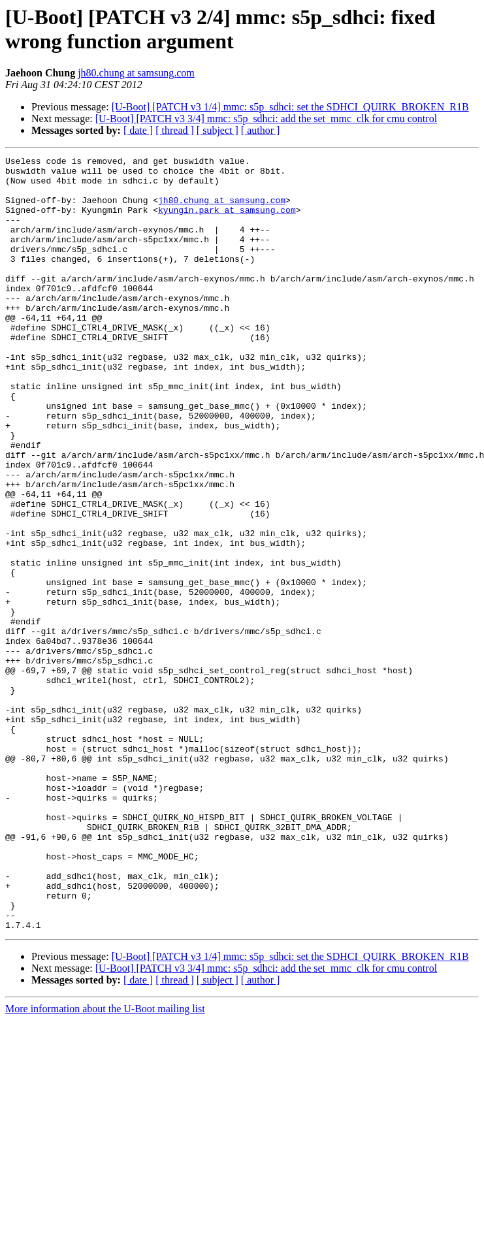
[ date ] (138, 130)
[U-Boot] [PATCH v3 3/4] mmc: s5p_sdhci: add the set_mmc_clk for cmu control (266, 118)
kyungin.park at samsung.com (227, 221)
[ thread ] (174, 130)
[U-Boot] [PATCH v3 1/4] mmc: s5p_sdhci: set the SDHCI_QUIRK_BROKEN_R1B (290, 106)
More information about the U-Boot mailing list (105, 1163)
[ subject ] (217, 130)
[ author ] (260, 130)
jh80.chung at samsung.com (136, 72)
